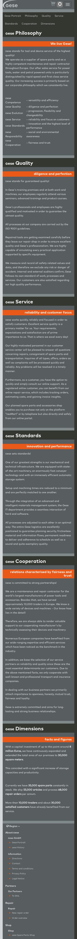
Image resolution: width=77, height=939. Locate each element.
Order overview (18, 918)
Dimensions (48, 24)
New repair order (19, 913)
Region (13, 826)
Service (59, 16)
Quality (46, 16)
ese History (16, 848)
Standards (11, 24)
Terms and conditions (21, 869)
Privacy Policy (17, 874)
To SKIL (14, 896)
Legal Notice (16, 879)
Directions (15, 859)
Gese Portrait (12, 16)
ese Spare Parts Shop (22, 935)
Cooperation (29, 24)
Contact (14, 864)
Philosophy (31, 16)
